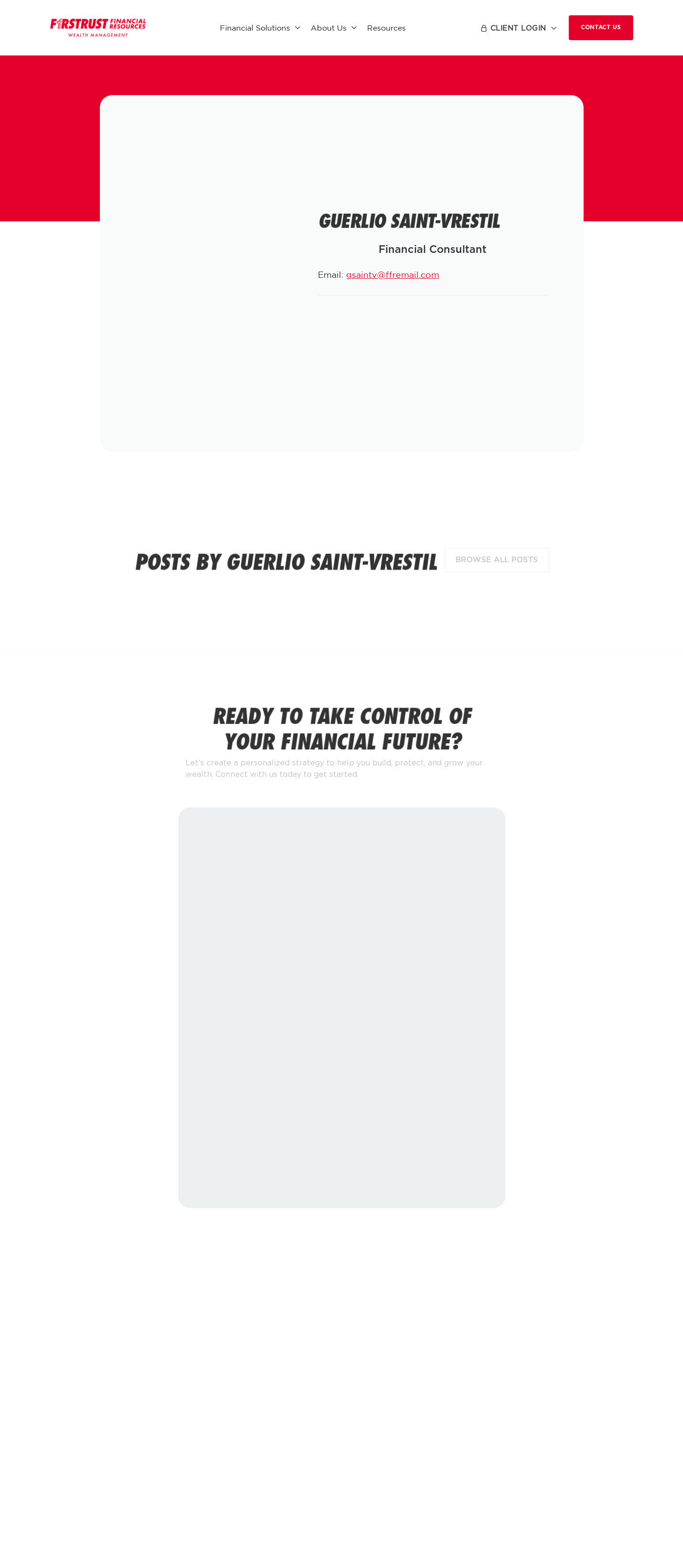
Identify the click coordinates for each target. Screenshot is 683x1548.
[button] (260, 28)
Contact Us (601, 27)
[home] (98, 28)
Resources (386, 27)
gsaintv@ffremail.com (392, 274)
